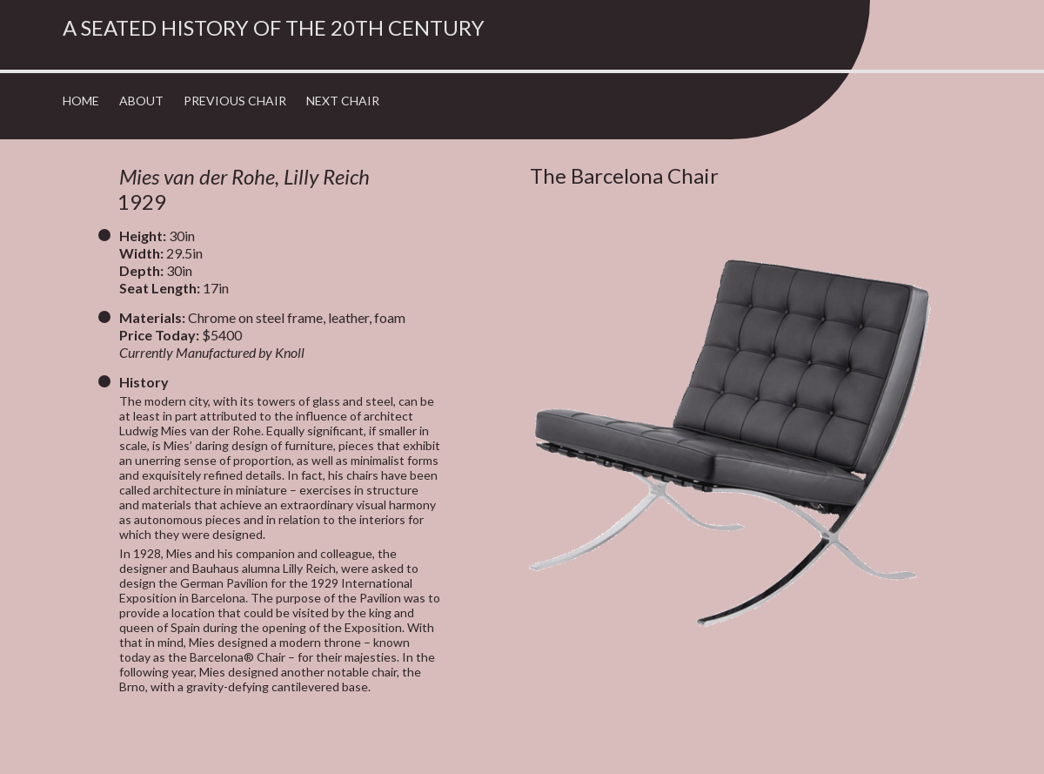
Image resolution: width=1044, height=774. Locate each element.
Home (81, 100)
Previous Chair (235, 100)
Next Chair (342, 100)
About (141, 100)
